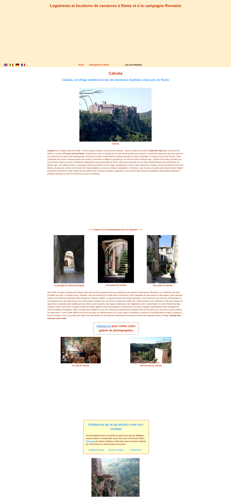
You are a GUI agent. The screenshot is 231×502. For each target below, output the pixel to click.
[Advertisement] (115, 38)
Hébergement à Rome (99, 65)
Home (81, 65)
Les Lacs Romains (133, 65)
